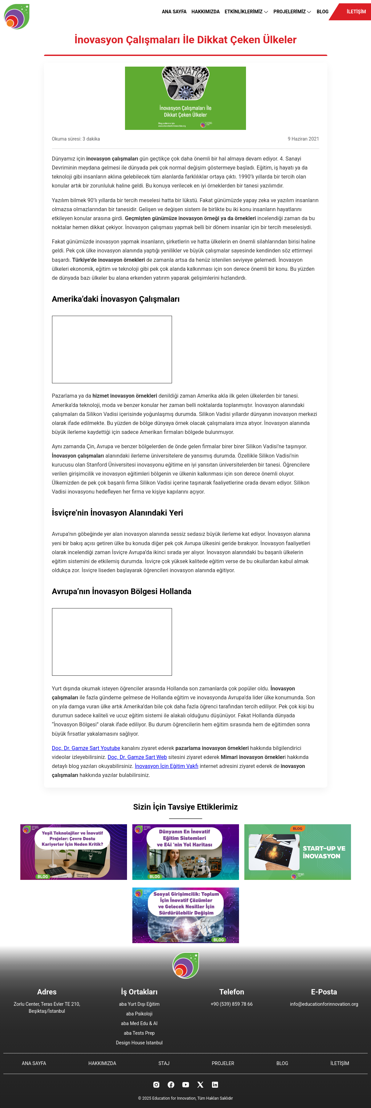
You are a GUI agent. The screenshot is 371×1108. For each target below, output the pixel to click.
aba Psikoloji (139, 1013)
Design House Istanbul (139, 1042)
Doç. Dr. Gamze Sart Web (137, 757)
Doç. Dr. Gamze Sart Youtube (86, 748)
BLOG (322, 11)
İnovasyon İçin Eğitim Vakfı (166, 766)
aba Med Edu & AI (139, 1023)
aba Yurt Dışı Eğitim (139, 1004)
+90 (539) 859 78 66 (232, 1004)
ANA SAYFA (174, 11)
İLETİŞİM (356, 11)
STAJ (164, 1063)
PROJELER (223, 1063)
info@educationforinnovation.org (324, 1004)
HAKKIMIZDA (206, 11)
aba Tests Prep (139, 1033)
